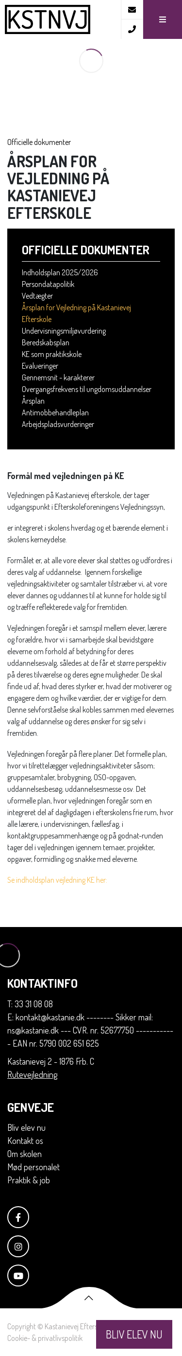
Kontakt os (25, 1140)
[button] (162, 19)
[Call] (132, 29)
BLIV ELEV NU (134, 1334)
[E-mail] (132, 9)
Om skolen (24, 1153)
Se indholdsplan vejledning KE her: (58, 880)
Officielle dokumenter (39, 142)
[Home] (60, 19)
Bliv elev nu (26, 1127)
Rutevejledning (32, 1074)
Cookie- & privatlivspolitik (45, 1338)
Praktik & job (28, 1180)
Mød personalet (33, 1166)
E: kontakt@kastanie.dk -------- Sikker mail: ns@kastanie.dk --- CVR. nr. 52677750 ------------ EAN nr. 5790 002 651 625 (90, 1030)
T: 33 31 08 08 (30, 1004)
